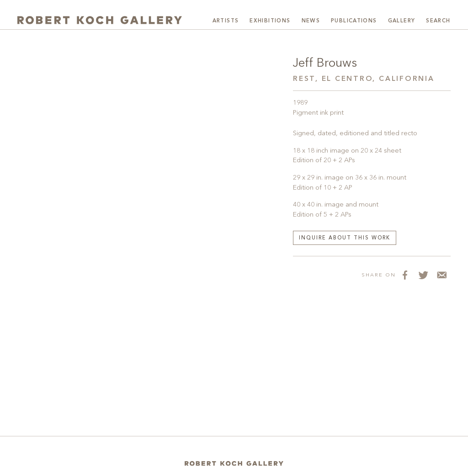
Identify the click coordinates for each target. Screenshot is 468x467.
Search (438, 21)
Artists (226, 21)
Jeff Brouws (324, 63)
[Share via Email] (441, 274)
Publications (354, 21)
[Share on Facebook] (405, 274)
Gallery (401, 21)
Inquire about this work (344, 238)
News (311, 21)
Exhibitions (270, 21)
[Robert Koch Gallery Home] (99, 20)
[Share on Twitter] (423, 274)
